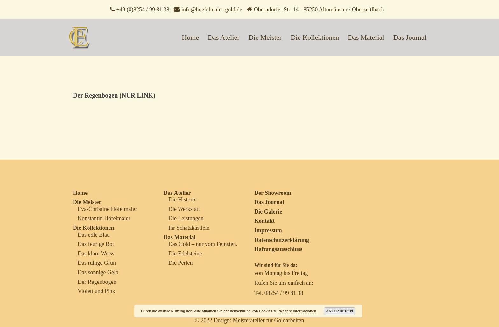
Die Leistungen (185, 218)
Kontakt (264, 221)
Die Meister (265, 37)
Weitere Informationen (297, 311)
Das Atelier (224, 37)
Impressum (268, 230)
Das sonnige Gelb (98, 272)
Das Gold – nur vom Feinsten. (202, 244)
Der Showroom (272, 193)
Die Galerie (268, 211)
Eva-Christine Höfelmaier (107, 209)
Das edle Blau (94, 235)
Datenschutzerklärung (281, 240)
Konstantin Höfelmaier (104, 218)
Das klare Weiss (96, 253)
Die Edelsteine (185, 253)
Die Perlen (180, 263)
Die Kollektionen (315, 37)
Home (190, 37)
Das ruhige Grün (97, 263)
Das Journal (409, 37)
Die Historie (182, 199)
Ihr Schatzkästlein (188, 228)
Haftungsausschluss (278, 249)
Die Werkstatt (184, 209)
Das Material (366, 37)
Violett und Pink (96, 291)
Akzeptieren (339, 311)
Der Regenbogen (97, 282)
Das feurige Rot (96, 244)
